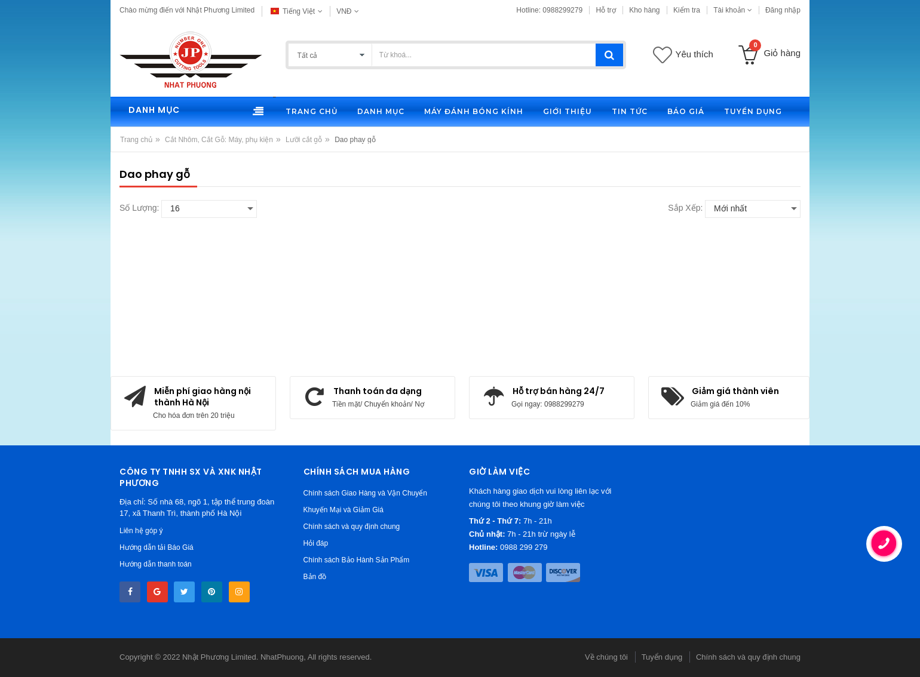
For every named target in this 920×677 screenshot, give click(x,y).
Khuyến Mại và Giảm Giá (343, 510)
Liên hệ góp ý (140, 531)
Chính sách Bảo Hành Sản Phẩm (356, 560)
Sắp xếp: (685, 208)
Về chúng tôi (606, 657)
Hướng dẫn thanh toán (155, 564)
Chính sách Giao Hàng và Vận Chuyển (365, 493)
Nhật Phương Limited (219, 657)
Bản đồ (315, 577)
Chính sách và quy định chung (351, 526)
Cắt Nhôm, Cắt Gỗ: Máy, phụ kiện (219, 140)
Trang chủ (136, 140)
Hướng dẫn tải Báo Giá (156, 547)
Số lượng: (139, 208)
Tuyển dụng (662, 657)
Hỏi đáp (316, 543)
